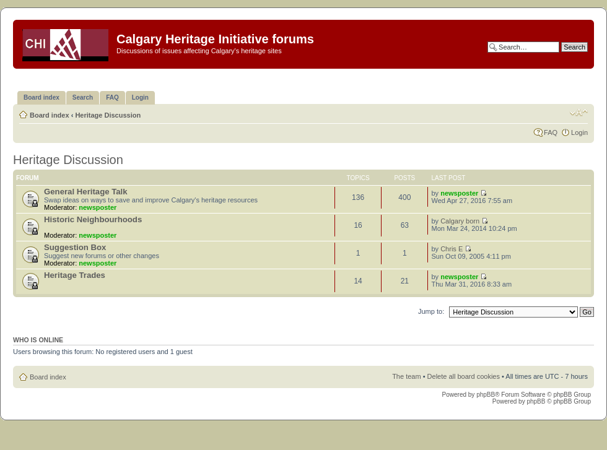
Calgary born (459, 221)
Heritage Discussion (108, 115)
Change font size (579, 112)
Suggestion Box (75, 247)
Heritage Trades (74, 275)
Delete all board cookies (463, 376)
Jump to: (431, 311)
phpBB (485, 394)
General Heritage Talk (86, 191)
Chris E (451, 249)
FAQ (550, 132)
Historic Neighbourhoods (93, 219)
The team (406, 376)
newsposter (97, 207)
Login (579, 132)
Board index (49, 115)
